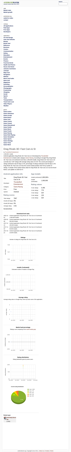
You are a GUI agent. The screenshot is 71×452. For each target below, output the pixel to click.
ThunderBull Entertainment (11, 152)
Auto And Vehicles (9, 39)
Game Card (7, 119)
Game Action (7, 111)
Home (51, 451)
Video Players (8, 104)
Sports (6, 96)
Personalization (8, 86)
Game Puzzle (7, 131)
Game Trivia (7, 142)
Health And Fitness (9, 65)
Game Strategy (8, 141)
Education (7, 55)
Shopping (7, 92)
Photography (7, 88)
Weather (6, 105)
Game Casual (8, 123)
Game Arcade (8, 115)
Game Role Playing (9, 135)
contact (6, 20)
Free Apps (7, 30)
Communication (8, 51)
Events (6, 59)
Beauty (6, 41)
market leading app (31, 329)
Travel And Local (9, 102)
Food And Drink (8, 63)
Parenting (7, 84)
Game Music (7, 129)
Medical (6, 76)
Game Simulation (9, 137)
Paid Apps (7, 28)
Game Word (7, 144)
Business (6, 47)
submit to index (8, 18)
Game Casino (8, 121)
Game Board (7, 117)
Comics (6, 49)
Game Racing (30, 158)
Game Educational (9, 125)
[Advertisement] (41, 3)
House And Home (9, 67)
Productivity (7, 90)
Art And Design (8, 37)
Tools (5, 98)
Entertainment (8, 57)
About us (41, 451)
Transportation (8, 100)
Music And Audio (9, 78)
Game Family (8, 127)
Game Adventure (9, 113)
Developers (7, 31)
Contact (47, 451)
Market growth (8, 12)
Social (5, 94)
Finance (6, 61)
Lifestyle (6, 70)
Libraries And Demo (10, 68)
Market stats (7, 10)
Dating (6, 53)
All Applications (8, 26)
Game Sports (8, 139)
